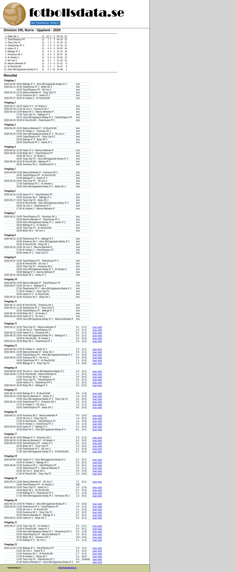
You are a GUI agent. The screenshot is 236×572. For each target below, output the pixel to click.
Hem (33, 23)
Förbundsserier (43, 23)
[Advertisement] (133, 85)
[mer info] (97, 327)
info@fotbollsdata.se (67, 568)
